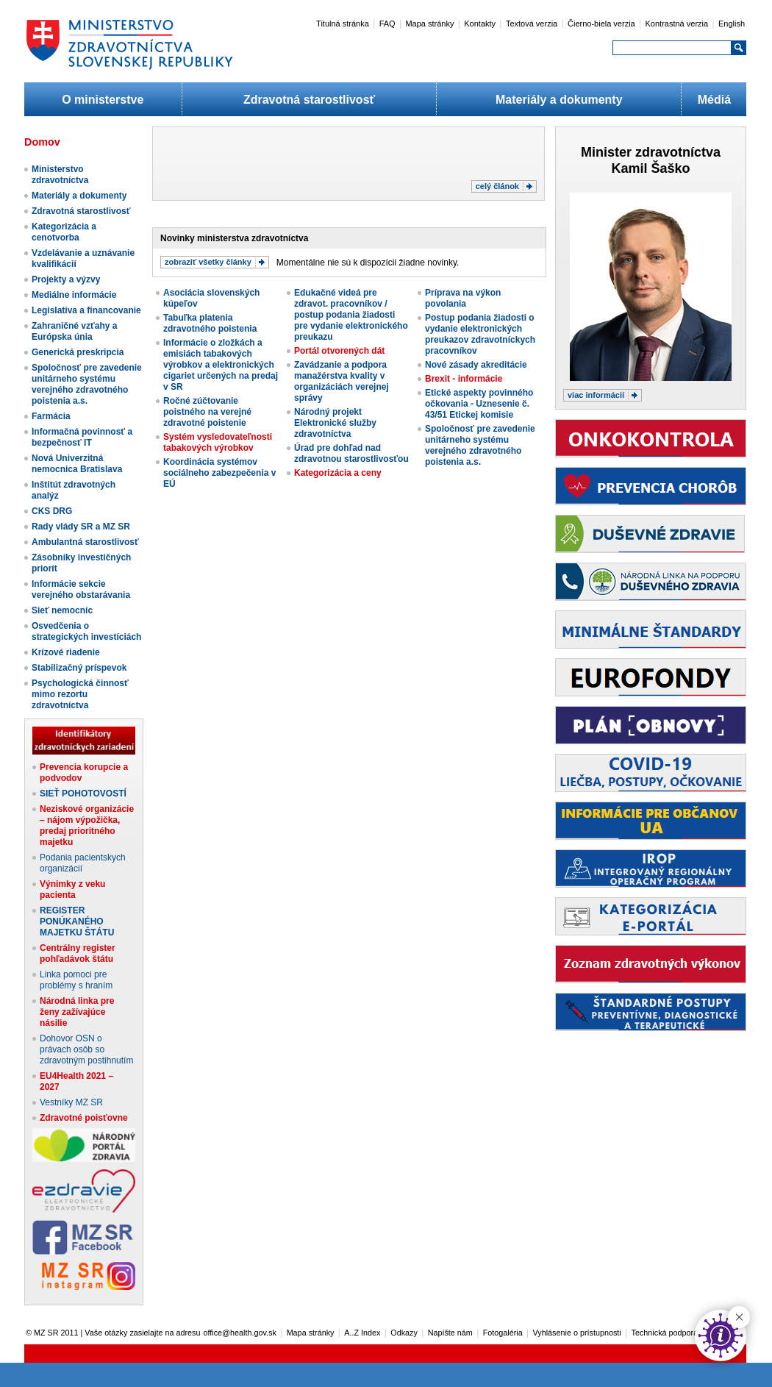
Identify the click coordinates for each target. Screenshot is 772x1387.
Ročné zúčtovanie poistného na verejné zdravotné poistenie (207, 412)
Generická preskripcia (78, 352)
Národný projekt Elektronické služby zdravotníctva (335, 423)
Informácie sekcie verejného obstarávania (81, 589)
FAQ (387, 23)
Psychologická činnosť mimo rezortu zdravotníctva (80, 694)
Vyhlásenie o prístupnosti (577, 1332)
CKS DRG (52, 511)
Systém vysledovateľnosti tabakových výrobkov (217, 442)
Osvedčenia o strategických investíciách (86, 631)
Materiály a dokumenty (559, 99)
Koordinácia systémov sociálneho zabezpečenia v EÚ (219, 473)
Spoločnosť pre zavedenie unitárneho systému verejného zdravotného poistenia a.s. (87, 384)
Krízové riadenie (66, 652)
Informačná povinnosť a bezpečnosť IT (82, 437)
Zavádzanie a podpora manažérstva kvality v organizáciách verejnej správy (341, 381)
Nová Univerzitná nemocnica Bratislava (77, 463)
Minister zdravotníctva (651, 152)
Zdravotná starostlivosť (309, 99)
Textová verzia (531, 23)
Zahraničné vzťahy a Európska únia (74, 331)
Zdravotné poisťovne (84, 1118)
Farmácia (51, 416)
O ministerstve (102, 99)
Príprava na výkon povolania (463, 298)
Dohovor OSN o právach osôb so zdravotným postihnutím (86, 1049)
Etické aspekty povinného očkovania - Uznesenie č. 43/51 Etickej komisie (479, 404)
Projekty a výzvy (66, 279)
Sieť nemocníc (62, 610)
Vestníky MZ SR (71, 1102)
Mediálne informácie (74, 295)
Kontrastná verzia (677, 23)
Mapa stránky (429, 23)
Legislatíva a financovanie (86, 310)
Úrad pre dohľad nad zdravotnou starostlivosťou (351, 453)
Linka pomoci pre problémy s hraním (76, 980)
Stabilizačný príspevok (79, 668)
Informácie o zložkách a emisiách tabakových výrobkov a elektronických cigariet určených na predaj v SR (220, 365)
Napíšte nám (450, 1332)
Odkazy (404, 1332)
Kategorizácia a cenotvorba (64, 232)
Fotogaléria (503, 1332)
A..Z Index (362, 1332)
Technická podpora (665, 1332)
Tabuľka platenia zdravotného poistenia (210, 323)
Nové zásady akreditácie (476, 365)
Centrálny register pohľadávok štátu (77, 953)
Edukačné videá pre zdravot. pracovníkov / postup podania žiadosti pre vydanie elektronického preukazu (351, 315)
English (731, 23)
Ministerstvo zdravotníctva (60, 174)
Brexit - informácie (463, 379)
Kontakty (480, 23)
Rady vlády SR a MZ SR (81, 526)
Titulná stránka (342, 23)
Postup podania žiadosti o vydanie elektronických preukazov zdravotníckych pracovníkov (480, 334)
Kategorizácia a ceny (338, 473)
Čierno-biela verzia (601, 23)
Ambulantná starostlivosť (85, 542)
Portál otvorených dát (339, 351)
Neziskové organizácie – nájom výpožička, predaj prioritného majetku (87, 825)
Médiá (714, 99)
